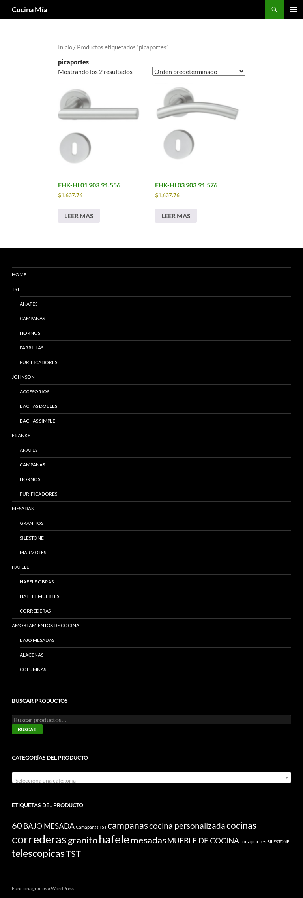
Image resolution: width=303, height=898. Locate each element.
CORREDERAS (35, 611)
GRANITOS (31, 523)
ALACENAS (31, 655)
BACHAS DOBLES (38, 406)
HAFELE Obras (37, 582)
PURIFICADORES (38, 362)
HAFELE (20, 567)
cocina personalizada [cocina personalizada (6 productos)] (187, 825)
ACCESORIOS (34, 391)
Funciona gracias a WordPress (43, 888)
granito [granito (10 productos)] (82, 839)
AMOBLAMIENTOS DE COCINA (45, 625)
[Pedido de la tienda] (198, 71)
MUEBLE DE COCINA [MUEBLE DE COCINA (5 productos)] (203, 840)
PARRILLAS (31, 348)
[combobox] (151, 777)
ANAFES (28, 304)
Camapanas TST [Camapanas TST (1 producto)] (91, 827)
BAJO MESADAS (37, 640)
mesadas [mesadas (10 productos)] (148, 839)
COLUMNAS (33, 669)
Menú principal (293, 9)
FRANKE (21, 435)
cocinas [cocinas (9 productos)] (241, 825)
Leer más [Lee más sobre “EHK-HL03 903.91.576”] (176, 215)
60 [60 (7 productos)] (17, 826)
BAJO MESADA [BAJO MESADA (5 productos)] (49, 825)
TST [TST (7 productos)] (73, 854)
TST (16, 289)
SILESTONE (32, 538)
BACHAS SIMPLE (37, 421)
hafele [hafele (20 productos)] (114, 839)
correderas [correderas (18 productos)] (39, 839)
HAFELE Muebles (39, 596)
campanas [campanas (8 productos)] (128, 825)
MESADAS (23, 508)
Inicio (65, 47)
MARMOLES (33, 552)
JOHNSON (23, 377)
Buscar (27, 729)
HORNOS (30, 333)
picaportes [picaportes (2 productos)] (253, 841)
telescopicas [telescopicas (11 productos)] (38, 853)
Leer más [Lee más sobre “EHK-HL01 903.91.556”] (79, 215)
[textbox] (151, 780)
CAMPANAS (32, 318)
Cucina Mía (29, 9)
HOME (19, 274)
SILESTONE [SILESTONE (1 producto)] (278, 841)
